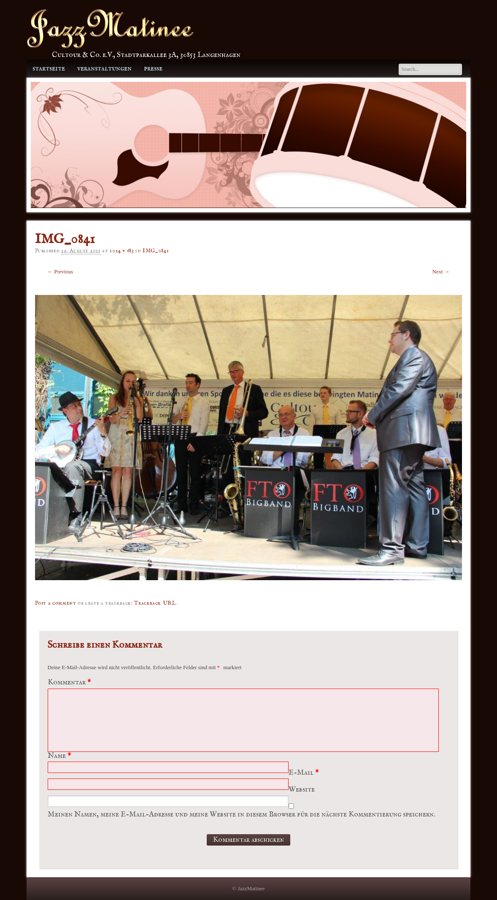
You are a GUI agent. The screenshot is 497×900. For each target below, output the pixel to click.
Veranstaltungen (104, 68)
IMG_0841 (156, 250)
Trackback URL (155, 603)
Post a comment (55, 603)
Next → (441, 272)
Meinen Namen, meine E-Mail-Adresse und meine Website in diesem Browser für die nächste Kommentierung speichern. (241, 814)
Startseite (48, 68)
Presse (153, 68)
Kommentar (70, 682)
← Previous (60, 272)
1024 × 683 (122, 250)
